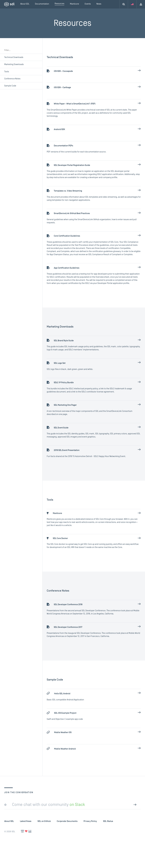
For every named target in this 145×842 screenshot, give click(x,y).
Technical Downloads (13, 57)
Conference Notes (12, 78)
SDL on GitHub (44, 821)
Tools (6, 71)
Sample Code (10, 86)
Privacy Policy (90, 821)
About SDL (9, 821)
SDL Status (108, 821)
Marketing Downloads (14, 64)
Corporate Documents (67, 821)
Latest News (25, 821)
